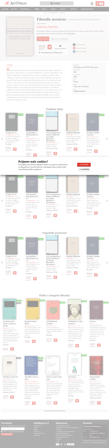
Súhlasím (84, 165)
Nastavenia (84, 169)
